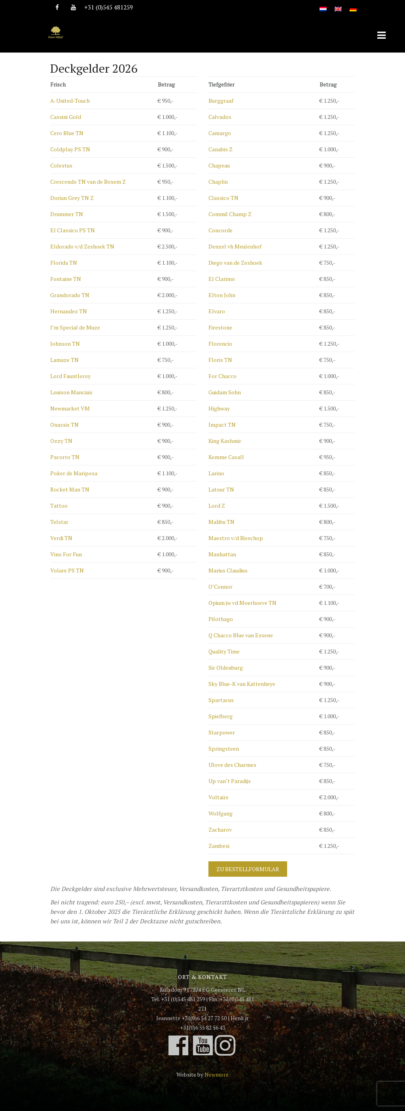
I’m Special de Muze (75, 327)
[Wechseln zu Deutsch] (353, 4)
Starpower (221, 732)
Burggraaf (220, 100)
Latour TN (221, 489)
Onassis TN (64, 424)
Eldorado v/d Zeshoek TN (82, 246)
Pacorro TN (64, 457)
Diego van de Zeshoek (235, 262)
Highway (219, 408)
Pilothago (220, 619)
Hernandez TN (68, 311)
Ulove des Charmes (232, 764)
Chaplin (218, 181)
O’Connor (220, 586)
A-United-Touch (70, 100)
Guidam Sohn (224, 392)
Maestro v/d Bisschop (235, 538)
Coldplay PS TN (70, 149)
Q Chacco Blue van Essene (240, 635)
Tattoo (59, 505)
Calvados (219, 117)
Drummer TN (66, 214)
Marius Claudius (228, 570)
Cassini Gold (65, 117)
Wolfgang (220, 813)
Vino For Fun (66, 554)
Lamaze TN (64, 359)
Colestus (61, 165)
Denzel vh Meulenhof (234, 246)
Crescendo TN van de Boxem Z (88, 181)
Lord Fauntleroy (70, 376)
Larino (216, 473)
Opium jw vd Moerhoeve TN (242, 602)
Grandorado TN (69, 295)
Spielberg (220, 716)
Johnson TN (65, 343)
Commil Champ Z (230, 214)
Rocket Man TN (69, 489)
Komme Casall (226, 457)
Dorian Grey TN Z (72, 197)
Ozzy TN (61, 440)
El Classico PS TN (72, 230)
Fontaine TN (65, 278)
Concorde (220, 230)
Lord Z (216, 505)
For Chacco (222, 376)
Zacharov (220, 829)
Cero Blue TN (66, 133)
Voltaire (218, 797)
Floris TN (220, 359)
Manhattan (222, 554)
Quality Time (224, 651)
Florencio (220, 343)
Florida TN (63, 262)
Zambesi (218, 845)
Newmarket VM (70, 408)
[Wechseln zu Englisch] (338, 4)
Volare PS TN (67, 570)
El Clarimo (221, 278)
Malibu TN (221, 521)
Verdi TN (61, 538)
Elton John (221, 295)
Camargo (219, 133)
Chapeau (219, 165)
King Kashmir (224, 440)
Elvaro (216, 311)
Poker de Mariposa (73, 473)
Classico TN (223, 197)
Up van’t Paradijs (229, 781)
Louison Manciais (71, 392)
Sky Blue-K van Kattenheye (241, 683)
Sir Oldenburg (225, 667)
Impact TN (222, 424)
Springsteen (223, 748)
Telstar (59, 521)
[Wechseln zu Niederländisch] (323, 4)
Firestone (220, 327)
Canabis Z (220, 149)
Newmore (216, 1074)
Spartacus (221, 700)
